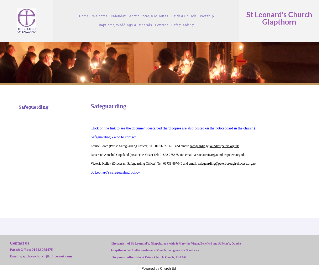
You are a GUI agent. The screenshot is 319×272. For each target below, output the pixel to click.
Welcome (100, 16)
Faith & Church (183, 16)
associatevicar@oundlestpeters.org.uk (219, 154)
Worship (207, 16)
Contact (161, 25)
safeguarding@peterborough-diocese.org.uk (227, 163)
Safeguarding (182, 25)
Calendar (118, 16)
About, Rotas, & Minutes (148, 16)
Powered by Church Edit (160, 268)
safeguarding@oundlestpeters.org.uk (214, 146)
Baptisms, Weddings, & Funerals (125, 25)
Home (84, 16)
